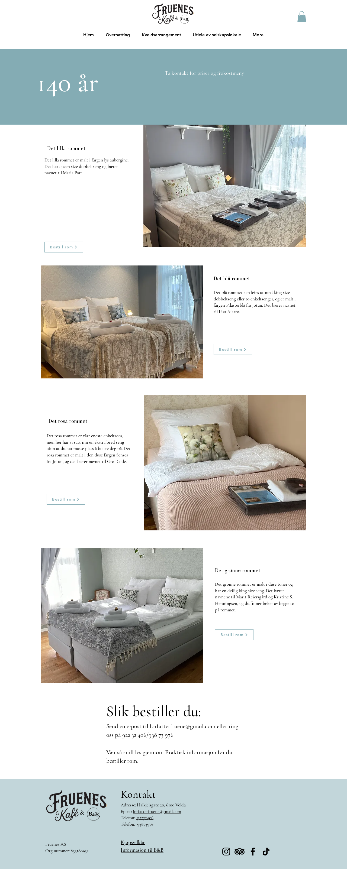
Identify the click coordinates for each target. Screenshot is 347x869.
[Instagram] (226, 851)
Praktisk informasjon (191, 752)
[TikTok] (266, 851)
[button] (301, 16)
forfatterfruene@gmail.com (183, 726)
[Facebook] (253, 851)
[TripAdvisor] (239, 851)
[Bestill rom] (63, 247)
